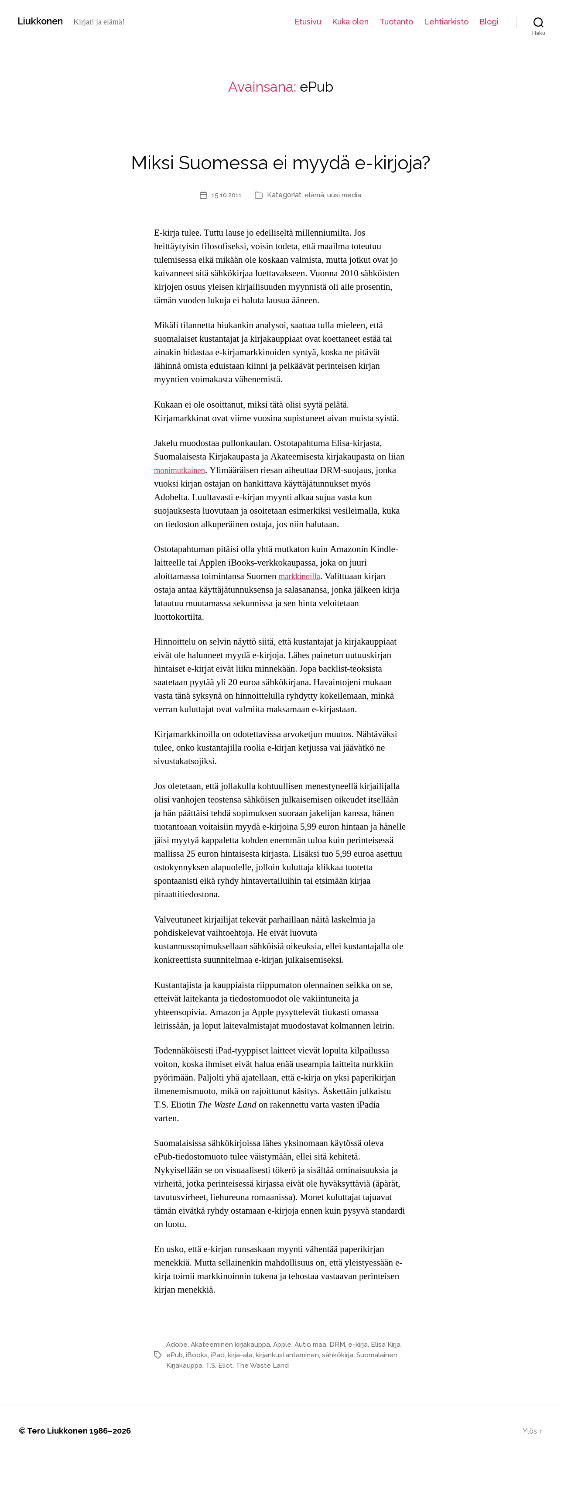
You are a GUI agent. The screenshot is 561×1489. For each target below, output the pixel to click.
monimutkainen (183, 504)
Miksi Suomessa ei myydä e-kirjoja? (280, 176)
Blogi (489, 21)
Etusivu (307, 21)
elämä (315, 228)
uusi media (346, 228)
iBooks (215, 1388)
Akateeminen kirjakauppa (233, 1378)
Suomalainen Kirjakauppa (207, 1399)
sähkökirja (358, 1388)
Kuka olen (350, 21)
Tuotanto (396, 21)
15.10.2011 (226, 228)
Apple (286, 1378)
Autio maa (315, 1378)
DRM (343, 1378)
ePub (192, 1388)
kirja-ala (258, 1388)
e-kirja (365, 1378)
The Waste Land (309, 1399)
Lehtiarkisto (446, 21)
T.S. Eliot (265, 1399)
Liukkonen (43, 21)
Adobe (177, 1378)
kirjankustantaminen (306, 1388)
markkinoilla (302, 610)
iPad (236, 1388)
